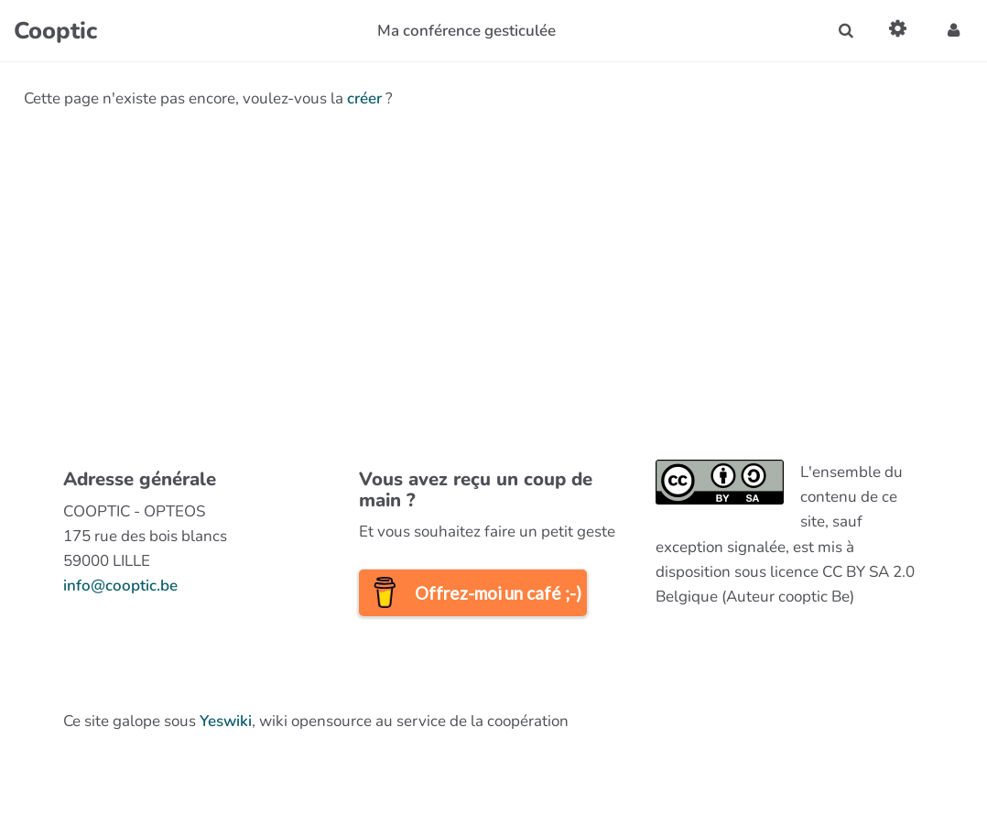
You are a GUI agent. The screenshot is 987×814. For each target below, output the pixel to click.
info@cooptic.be (120, 585)
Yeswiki (226, 721)
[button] (953, 31)
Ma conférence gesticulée (466, 30)
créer (364, 98)
